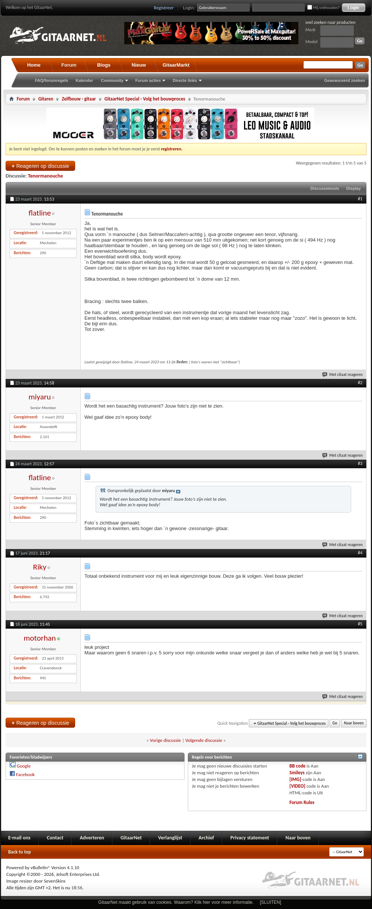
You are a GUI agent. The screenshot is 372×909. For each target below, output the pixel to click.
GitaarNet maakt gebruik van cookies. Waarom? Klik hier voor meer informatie (175, 902)
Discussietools (324, 188)
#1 (360, 198)
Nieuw (139, 65)
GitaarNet (131, 838)
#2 (360, 382)
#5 (360, 623)
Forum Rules (301, 802)
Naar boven (354, 723)
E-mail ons (19, 838)
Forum (68, 65)
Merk (310, 29)
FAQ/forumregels (51, 80)
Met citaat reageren (343, 374)
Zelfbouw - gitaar (79, 99)
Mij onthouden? (323, 7)
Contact (55, 838)
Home (34, 65)
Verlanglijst (170, 838)
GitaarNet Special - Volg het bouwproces (145, 99)
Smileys (297, 772)
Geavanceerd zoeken (344, 80)
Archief (206, 838)
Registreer (164, 7)
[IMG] (295, 779)
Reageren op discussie (40, 166)
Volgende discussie (203, 740)
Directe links (185, 80)
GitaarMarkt (176, 65)
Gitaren (45, 99)
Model (311, 41)
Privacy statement (249, 838)
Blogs (103, 65)
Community (112, 80)
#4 (360, 552)
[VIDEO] (297, 786)
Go (335, 723)
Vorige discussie (165, 740)
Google (24, 766)
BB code (297, 766)
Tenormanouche (45, 176)
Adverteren (92, 838)
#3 (360, 463)
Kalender (84, 80)
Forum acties (148, 80)
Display (353, 188)
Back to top (19, 852)
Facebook (25, 774)
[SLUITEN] (270, 902)
